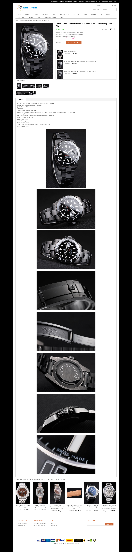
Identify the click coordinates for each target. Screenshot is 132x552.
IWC (101, 14)
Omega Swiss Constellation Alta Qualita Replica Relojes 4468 (57, 507)
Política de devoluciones (25, 532)
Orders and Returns (56, 528)
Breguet (93, 14)
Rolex (19, 14)
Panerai (108, 14)
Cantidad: (58, 42)
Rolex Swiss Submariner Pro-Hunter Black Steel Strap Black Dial (80, 61)
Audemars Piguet (64, 14)
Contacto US (21, 525)
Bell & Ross (76, 14)
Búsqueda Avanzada (39, 525)
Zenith (61, 17)
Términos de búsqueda (40, 523)
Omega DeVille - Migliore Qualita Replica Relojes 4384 (74, 507)
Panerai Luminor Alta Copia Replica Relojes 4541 (92, 507)
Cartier (85, 14)
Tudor (38, 17)
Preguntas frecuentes (24, 530)
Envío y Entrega (22, 528)
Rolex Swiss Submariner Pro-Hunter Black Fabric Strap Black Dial (80, 71)
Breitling (27, 14)
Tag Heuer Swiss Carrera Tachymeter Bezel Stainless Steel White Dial (109, 507)
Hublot (53, 14)
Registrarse (54, 525)
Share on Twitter (62, 47)
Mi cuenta (53, 523)
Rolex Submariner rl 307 (70, 51)
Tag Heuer (44, 14)
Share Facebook (58, 47)
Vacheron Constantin (50, 17)
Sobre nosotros (22, 523)
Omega (36, 14)
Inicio (16, 20)
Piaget (31, 17)
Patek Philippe (21, 17)
